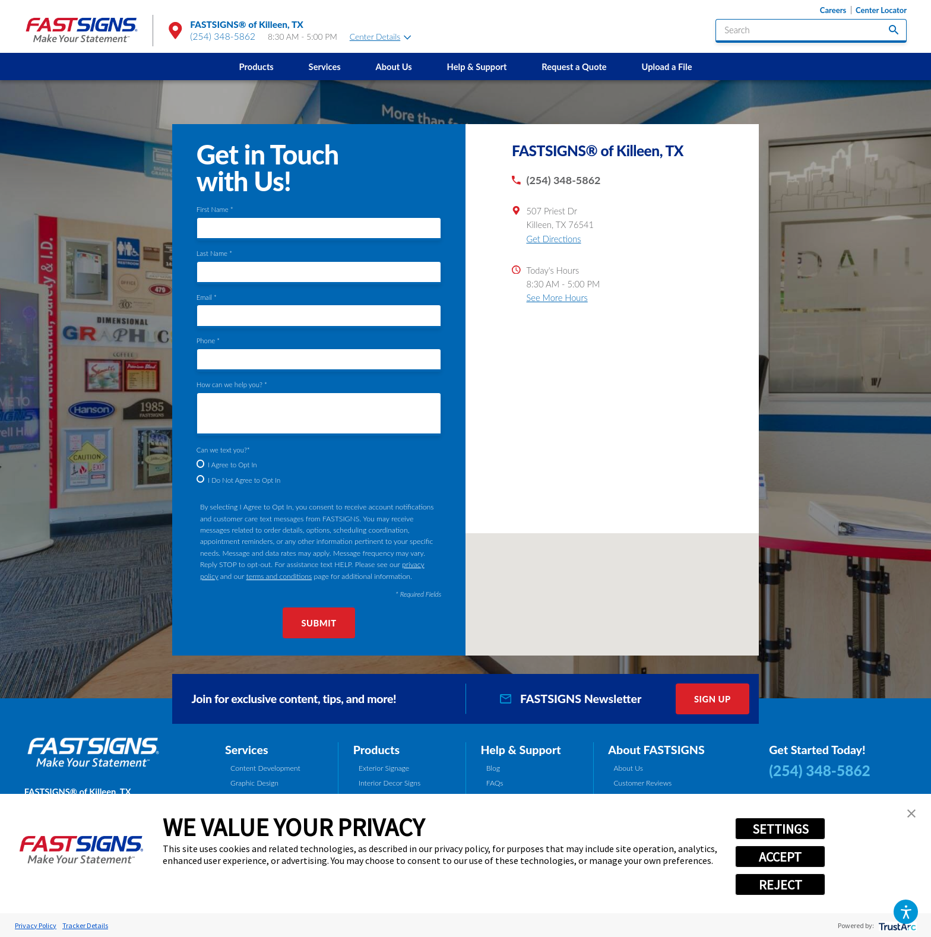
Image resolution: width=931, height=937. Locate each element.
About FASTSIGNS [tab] (656, 749)
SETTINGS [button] (780, 829)
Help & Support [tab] (520, 749)
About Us (393, 66)
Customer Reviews (642, 782)
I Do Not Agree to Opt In (244, 480)
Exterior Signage (384, 768)
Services (325, 66)
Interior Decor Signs (389, 782)
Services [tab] (246, 749)
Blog (493, 768)
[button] (906, 912)
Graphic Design (254, 782)
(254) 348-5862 (222, 36)
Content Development (265, 768)
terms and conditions (279, 576)
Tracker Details (85, 925)
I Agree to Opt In (232, 464)
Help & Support (477, 66)
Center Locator (881, 10)
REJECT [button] (780, 884)
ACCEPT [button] (780, 857)
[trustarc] (896, 925)
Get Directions (553, 238)
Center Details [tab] (380, 36)
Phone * (208, 340)
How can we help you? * (232, 384)
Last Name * (214, 253)
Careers (833, 10)
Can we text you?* (223, 450)
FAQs (495, 782)
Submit (318, 623)
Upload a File (666, 66)
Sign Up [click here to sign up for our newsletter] (712, 699)
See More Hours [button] (556, 297)
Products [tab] (376, 749)
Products (256, 66)
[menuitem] (256, 66)
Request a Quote (574, 66)
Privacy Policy (35, 925)
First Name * (215, 209)
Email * (207, 297)
